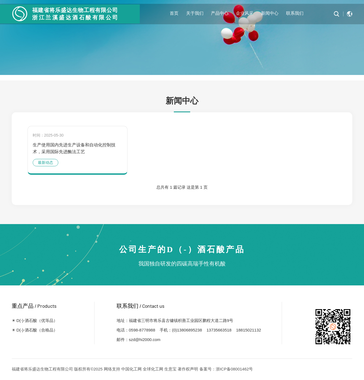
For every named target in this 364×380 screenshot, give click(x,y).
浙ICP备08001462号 (234, 369)
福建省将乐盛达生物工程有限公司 (42, 369)
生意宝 (170, 369)
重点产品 (34, 306)
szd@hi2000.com (144, 339)
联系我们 (295, 13)
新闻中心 (269, 13)
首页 (174, 13)
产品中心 (219, 13)
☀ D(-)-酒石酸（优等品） (34, 320)
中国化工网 (131, 369)
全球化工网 (153, 369)
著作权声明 (188, 369)
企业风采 (244, 13)
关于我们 (195, 13)
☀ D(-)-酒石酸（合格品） (34, 330)
